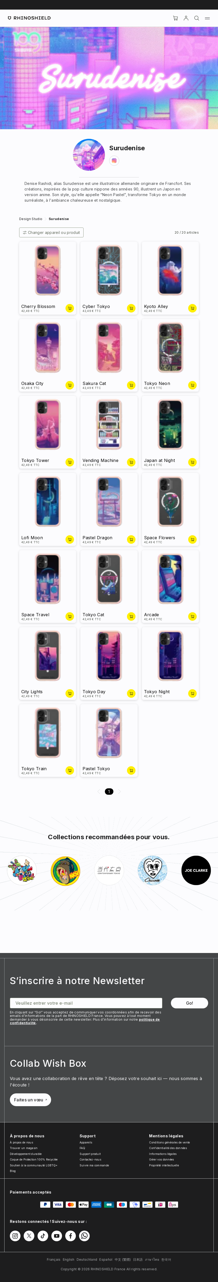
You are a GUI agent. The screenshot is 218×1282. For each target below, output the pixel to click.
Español (105, 1259)
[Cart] (175, 18)
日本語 (138, 1259)
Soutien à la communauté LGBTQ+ (34, 1165)
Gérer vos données (161, 1159)
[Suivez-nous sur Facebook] (70, 1236)
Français (54, 1259)
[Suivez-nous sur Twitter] (29, 1236)
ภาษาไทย (152, 1259)
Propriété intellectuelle (164, 1165)
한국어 (166, 1259)
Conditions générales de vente (169, 1142)
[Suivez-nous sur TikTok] (43, 1236)
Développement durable (26, 1153)
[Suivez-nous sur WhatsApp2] (84, 1236)
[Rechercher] (196, 18)
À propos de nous (21, 1142)
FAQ (82, 1148)
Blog (13, 1171)
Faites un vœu (30, 1099)
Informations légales (162, 1153)
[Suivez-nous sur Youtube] (56, 1236)
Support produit (90, 1153)
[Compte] (186, 18)
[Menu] (207, 18)
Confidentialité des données (168, 1148)
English (69, 1259)
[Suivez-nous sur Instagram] (15, 1236)
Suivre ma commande (94, 1165)
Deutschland (87, 1259)
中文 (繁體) (123, 1259)
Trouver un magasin (24, 1148)
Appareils (86, 1142)
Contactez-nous (90, 1159)
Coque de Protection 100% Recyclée (34, 1159)
